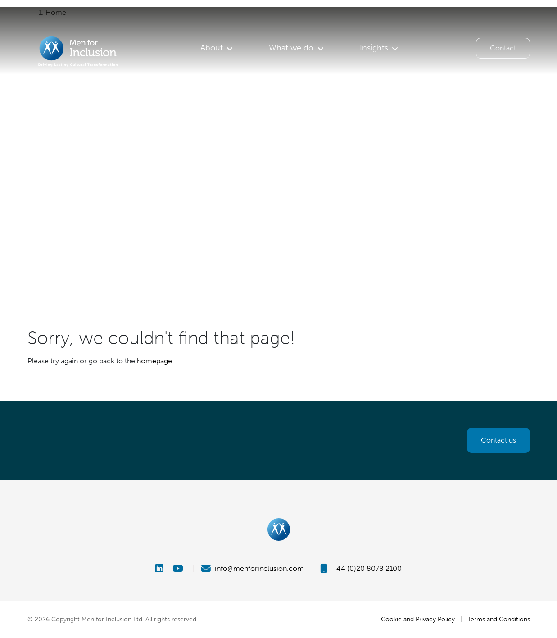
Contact (503, 48)
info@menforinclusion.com (252, 568)
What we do (291, 48)
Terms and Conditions (498, 619)
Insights (374, 48)
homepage (154, 361)
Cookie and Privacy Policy (418, 619)
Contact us (498, 440)
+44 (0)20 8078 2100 (361, 568)
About (211, 48)
